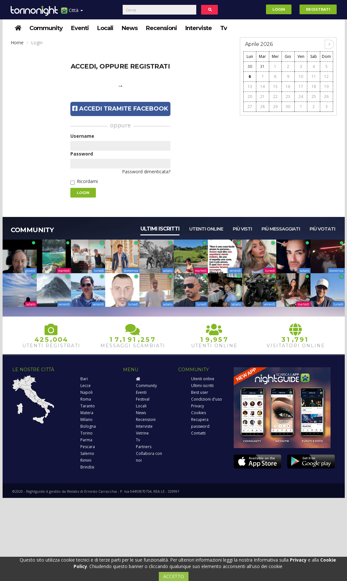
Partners (143, 446)
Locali (105, 28)
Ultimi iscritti (159, 229)
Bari (84, 379)
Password (81, 154)
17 (301, 86)
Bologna (88, 426)
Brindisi (87, 467)
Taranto (87, 406)
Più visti (242, 229)
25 (313, 96)
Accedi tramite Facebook (120, 108)
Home (17, 42)
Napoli (86, 392)
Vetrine (142, 433)
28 (262, 106)
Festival (142, 399)
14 (262, 86)
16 (288, 86)
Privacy (197, 406)
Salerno (87, 453)
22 (275, 96)
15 (275, 86)
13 (250, 86)
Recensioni (161, 28)
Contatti (198, 433)
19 (326, 86)
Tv (223, 28)
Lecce (85, 385)
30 (250, 66)
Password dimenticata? (146, 171)
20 (250, 96)
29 (275, 106)
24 (301, 96)
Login (278, 9)
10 (301, 76)
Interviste (198, 28)
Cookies (198, 412)
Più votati (322, 229)
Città (72, 12)
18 (313, 86)
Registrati (318, 9)
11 (313, 76)
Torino (86, 433)
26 (326, 96)
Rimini (85, 460)
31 (262, 66)
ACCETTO (173, 576)
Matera (86, 412)
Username (82, 136)
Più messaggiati (280, 229)
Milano (86, 419)
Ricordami (87, 181)
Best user (199, 392)
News (130, 28)
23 (288, 96)
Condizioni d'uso (206, 399)
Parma (86, 440)
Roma (85, 399)
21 (262, 96)
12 (326, 76)
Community (46, 28)
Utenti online (206, 229)
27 (250, 106)
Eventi (80, 28)
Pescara (87, 446)
